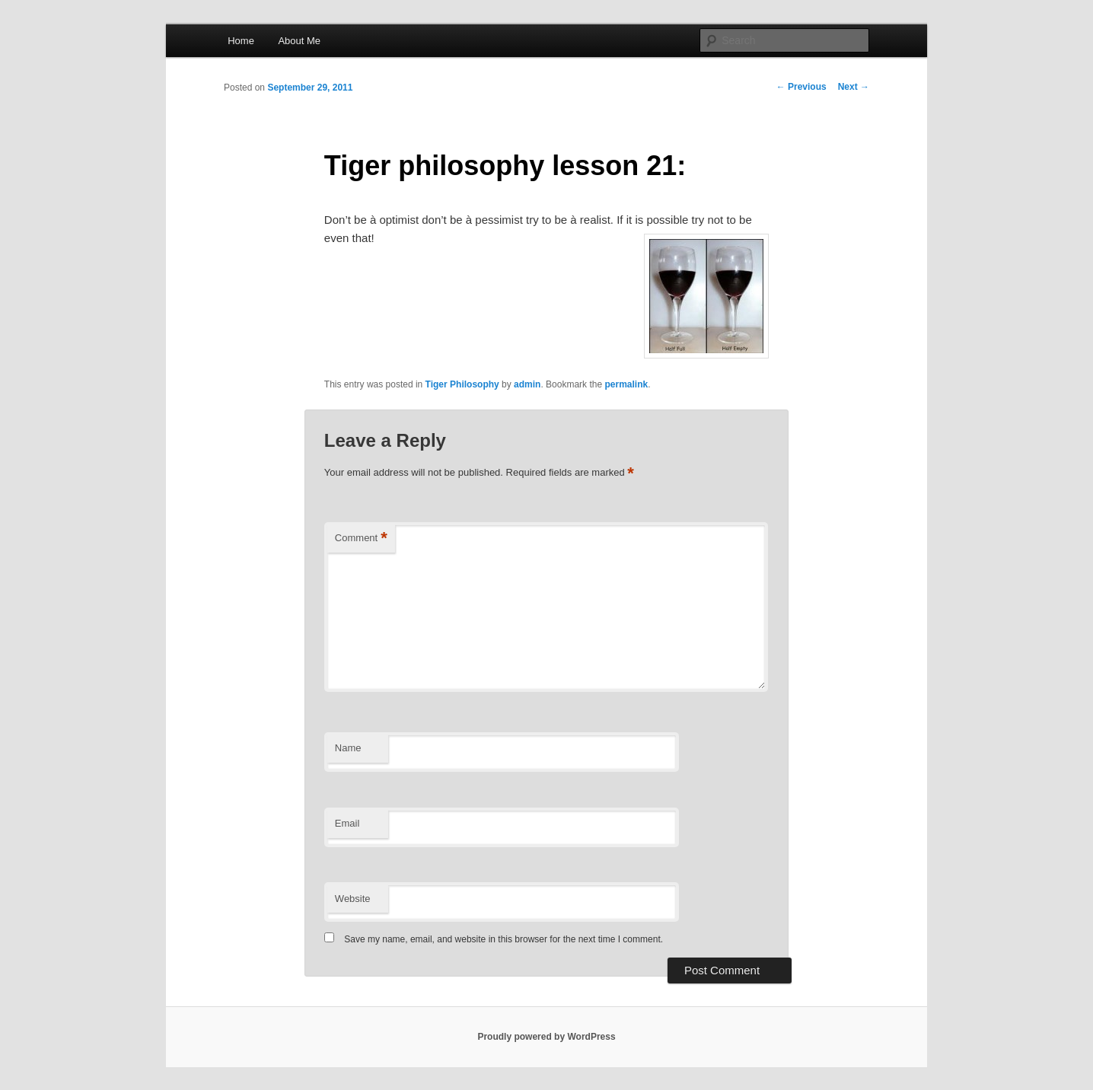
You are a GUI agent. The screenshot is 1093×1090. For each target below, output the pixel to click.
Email (347, 823)
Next (853, 86)
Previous (801, 86)
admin (527, 384)
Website (353, 898)
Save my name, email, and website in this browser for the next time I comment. (503, 939)
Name (348, 748)
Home (241, 40)
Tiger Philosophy (462, 384)
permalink (626, 384)
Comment (361, 538)
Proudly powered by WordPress (546, 1036)
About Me (299, 40)
